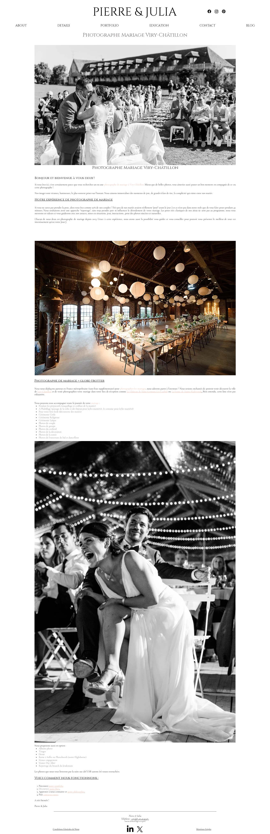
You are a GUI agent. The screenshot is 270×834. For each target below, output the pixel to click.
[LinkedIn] (130, 829)
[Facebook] (209, 11)
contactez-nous (50, 794)
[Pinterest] (223, 11)
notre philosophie (76, 791)
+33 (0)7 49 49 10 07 (140, 818)
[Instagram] (216, 11)
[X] (140, 829)
